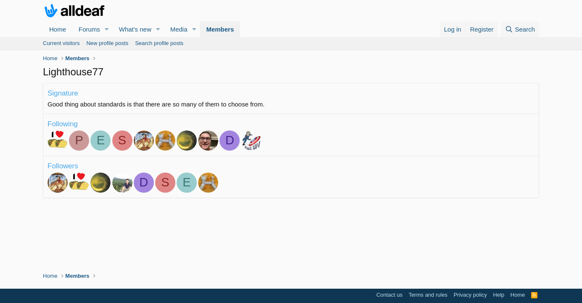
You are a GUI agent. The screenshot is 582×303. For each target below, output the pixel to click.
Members (220, 29)
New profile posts (107, 43)
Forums (89, 29)
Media (179, 29)
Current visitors (61, 43)
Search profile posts (159, 43)
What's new (135, 29)
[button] (107, 29)
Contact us (389, 295)
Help (499, 295)
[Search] (520, 29)
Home (57, 29)
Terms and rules (428, 295)
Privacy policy (470, 295)
